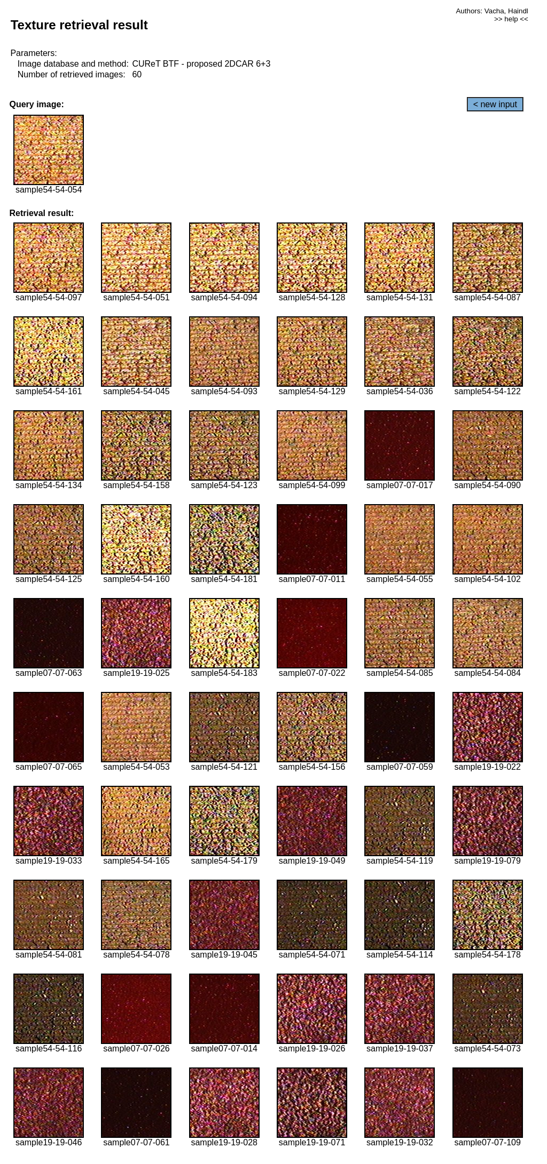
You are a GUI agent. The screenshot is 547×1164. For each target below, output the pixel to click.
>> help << (511, 19)
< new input (495, 104)
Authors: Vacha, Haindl (492, 11)
